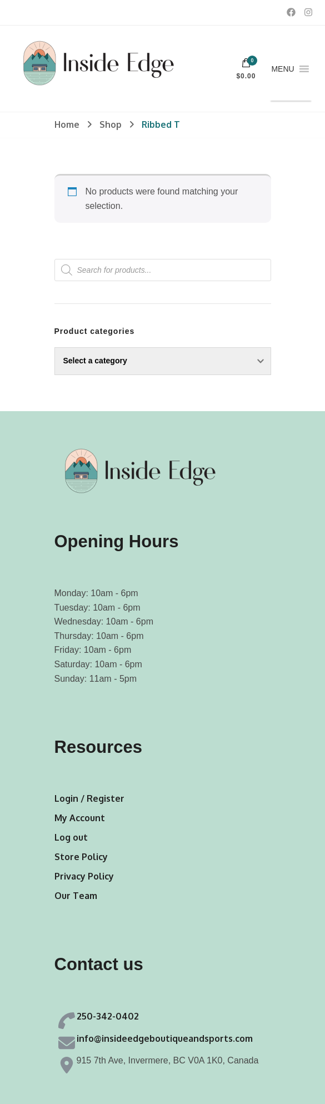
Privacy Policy (84, 876)
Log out (71, 837)
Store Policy (81, 856)
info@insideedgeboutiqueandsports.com (165, 1038)
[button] (282, 69)
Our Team (75, 895)
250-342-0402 (108, 1016)
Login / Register (89, 798)
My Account (79, 817)
